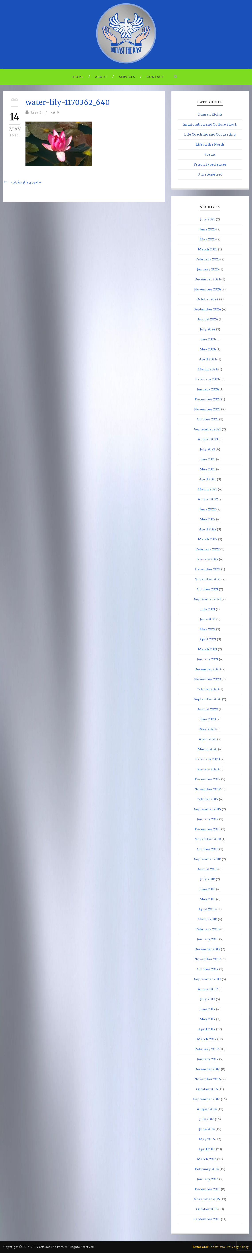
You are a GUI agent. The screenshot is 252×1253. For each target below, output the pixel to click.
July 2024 (207, 329)
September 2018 (207, 859)
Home (78, 77)
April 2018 (207, 909)
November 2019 (207, 789)
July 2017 (207, 999)
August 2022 (208, 499)
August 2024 (207, 319)
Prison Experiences (210, 164)
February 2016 (207, 1169)
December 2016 (207, 1069)
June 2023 (207, 459)
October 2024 (207, 299)
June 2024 (207, 339)
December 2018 (208, 829)
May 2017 (207, 1019)
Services (127, 77)
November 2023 (207, 409)
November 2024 (207, 289)
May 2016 (207, 1139)
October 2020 (208, 689)
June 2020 (207, 719)
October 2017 (208, 969)
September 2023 (207, 429)
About (101, 77)
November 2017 (207, 959)
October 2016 (207, 1089)
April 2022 (207, 529)
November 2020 (207, 679)
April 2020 (208, 739)
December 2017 (207, 949)
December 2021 (208, 569)
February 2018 (208, 929)
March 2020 (207, 749)
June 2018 (207, 889)
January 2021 (207, 659)
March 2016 (207, 1159)
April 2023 (207, 479)
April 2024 (208, 359)
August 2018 (207, 869)
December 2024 (208, 279)
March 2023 (207, 489)
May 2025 (208, 239)
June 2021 (208, 619)
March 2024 (208, 369)
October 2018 (208, 849)
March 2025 (207, 249)
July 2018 (207, 879)
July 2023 (207, 449)
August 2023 (208, 439)
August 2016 (207, 1109)
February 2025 (208, 259)
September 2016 (206, 1099)
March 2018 (207, 919)
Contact (155, 77)
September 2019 (207, 809)
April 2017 (206, 1029)
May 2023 (207, 469)
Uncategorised (210, 174)
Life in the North (210, 144)
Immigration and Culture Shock (210, 124)
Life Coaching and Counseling (210, 134)
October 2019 (207, 799)
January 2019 (208, 819)
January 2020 (207, 769)
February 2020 (207, 759)
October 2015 (207, 1209)
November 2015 (207, 1199)
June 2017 (207, 1009)
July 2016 (206, 1119)
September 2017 (207, 979)
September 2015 (207, 1219)
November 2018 (208, 839)
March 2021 (207, 649)
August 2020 (207, 709)
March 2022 (207, 539)
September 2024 (207, 309)
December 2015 (207, 1189)
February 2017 (207, 1049)
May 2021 (207, 629)
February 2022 (208, 549)
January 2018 (208, 939)
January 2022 (207, 559)
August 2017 (208, 989)
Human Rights (210, 114)
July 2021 (207, 609)
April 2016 (206, 1149)
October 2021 (207, 589)
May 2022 (207, 519)
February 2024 (207, 379)
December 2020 (208, 669)
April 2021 (207, 639)
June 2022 (208, 509)
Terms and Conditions (208, 1247)
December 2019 (208, 779)
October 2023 (208, 419)
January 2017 (208, 1059)
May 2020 (207, 729)
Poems (210, 154)
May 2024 (208, 349)
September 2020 (207, 699)
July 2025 (207, 219)
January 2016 (208, 1179)
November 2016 (207, 1079)
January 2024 (208, 389)
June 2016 (207, 1129)
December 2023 (208, 399)
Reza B (36, 112)
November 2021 (208, 579)
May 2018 (207, 899)
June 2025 (208, 229)
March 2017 (207, 1039)
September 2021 (207, 599)
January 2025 (208, 269)
